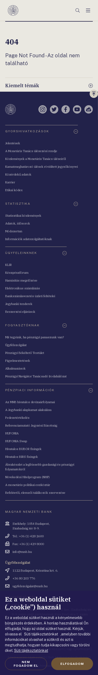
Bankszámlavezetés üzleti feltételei (30, 296)
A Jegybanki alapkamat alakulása (28, 410)
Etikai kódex (14, 190)
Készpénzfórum (16, 272)
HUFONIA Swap (16, 441)
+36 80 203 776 (24, 578)
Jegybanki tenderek (18, 304)
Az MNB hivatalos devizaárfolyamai (30, 402)
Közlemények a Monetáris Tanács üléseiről (35, 159)
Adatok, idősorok (17, 223)
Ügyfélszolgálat (16, 345)
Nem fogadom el (26, 663)
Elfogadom (72, 664)
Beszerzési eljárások (20, 312)
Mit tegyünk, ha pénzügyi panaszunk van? (34, 337)
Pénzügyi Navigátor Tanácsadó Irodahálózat (36, 376)
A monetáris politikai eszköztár (27, 485)
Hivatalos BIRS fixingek (21, 457)
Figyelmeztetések (17, 360)
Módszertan (13, 231)
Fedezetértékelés (17, 418)
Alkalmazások (15, 368)
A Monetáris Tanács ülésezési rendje (31, 151)
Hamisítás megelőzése (21, 280)
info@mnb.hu (22, 552)
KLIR (8, 265)
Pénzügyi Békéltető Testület (24, 353)
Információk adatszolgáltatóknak (28, 239)
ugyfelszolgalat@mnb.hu (30, 586)
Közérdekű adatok (18, 174)
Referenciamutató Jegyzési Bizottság (31, 425)
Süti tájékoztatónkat (31, 650)
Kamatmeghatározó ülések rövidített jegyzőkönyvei (41, 166)
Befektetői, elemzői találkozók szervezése (35, 493)
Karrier (10, 182)
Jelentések (12, 143)
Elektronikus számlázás (22, 288)
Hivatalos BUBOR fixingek (23, 449)
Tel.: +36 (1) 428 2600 (28, 536)
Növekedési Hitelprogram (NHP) (27, 477)
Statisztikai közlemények (23, 215)
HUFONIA (12, 433)
